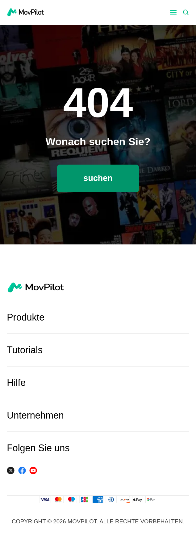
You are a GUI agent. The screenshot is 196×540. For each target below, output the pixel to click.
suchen (98, 178)
